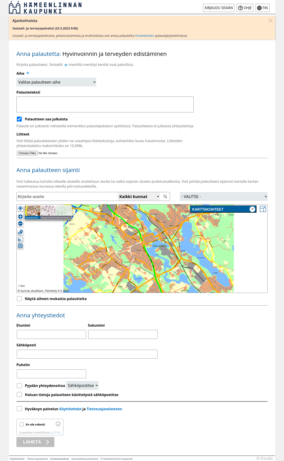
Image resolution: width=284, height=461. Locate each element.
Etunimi (23, 325)
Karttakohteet (223, 209)
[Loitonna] (20, 223)
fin (265, 8)
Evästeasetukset (59, 458)
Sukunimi (96, 325)
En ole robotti (35, 424)
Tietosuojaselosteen (104, 408)
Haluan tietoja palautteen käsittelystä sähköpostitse (71, 394)
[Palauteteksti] (105, 104)
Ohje (248, 8)
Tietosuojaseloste (37, 458)
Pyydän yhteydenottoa (45, 385)
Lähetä (32, 441)
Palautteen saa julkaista (46, 119)
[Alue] (224, 196)
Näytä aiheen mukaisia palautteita (56, 298)
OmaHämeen (144, 35)
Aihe (20, 73)
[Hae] (165, 196)
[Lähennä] (20, 217)
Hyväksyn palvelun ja (74, 408)
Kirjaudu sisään (219, 8)
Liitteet (23, 134)
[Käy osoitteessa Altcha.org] (58, 425)
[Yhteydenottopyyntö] (82, 385)
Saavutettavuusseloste (84, 458)
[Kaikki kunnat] (139, 196)
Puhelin (23, 364)
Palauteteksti (28, 92)
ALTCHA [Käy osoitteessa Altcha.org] (56, 432)
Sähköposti (26, 345)
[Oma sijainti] (20, 208)
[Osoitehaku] (93, 196)
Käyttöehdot (70, 408)
